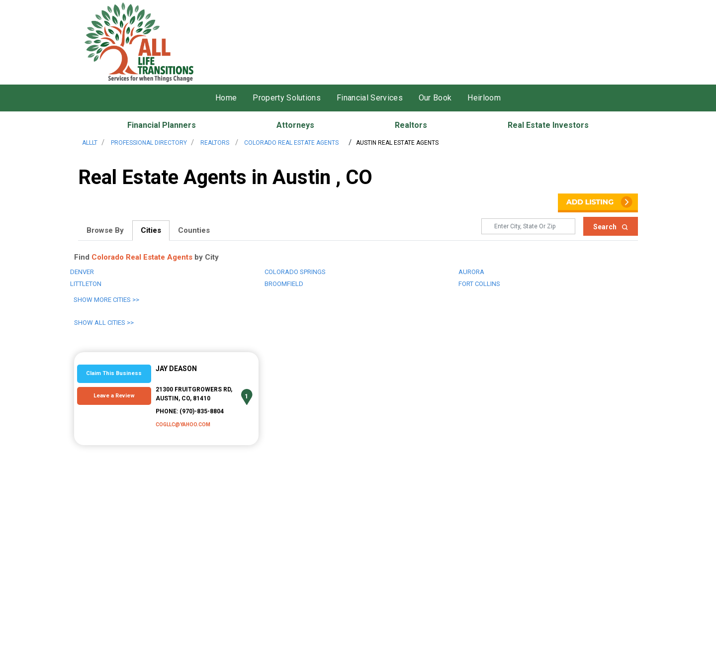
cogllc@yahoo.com (183, 424)
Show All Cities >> (104, 322)
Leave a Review (114, 395)
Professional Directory (149, 142)
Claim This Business (114, 373)
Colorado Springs (295, 272)
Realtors (411, 125)
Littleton (85, 283)
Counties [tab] (194, 230)
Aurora (471, 272)
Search (610, 227)
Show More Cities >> (106, 299)
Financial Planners (161, 125)
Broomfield (284, 283)
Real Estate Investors (548, 125)
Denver (82, 272)
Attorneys (295, 125)
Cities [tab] (151, 230)
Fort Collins (479, 283)
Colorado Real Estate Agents (291, 142)
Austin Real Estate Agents (397, 142)
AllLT (89, 142)
